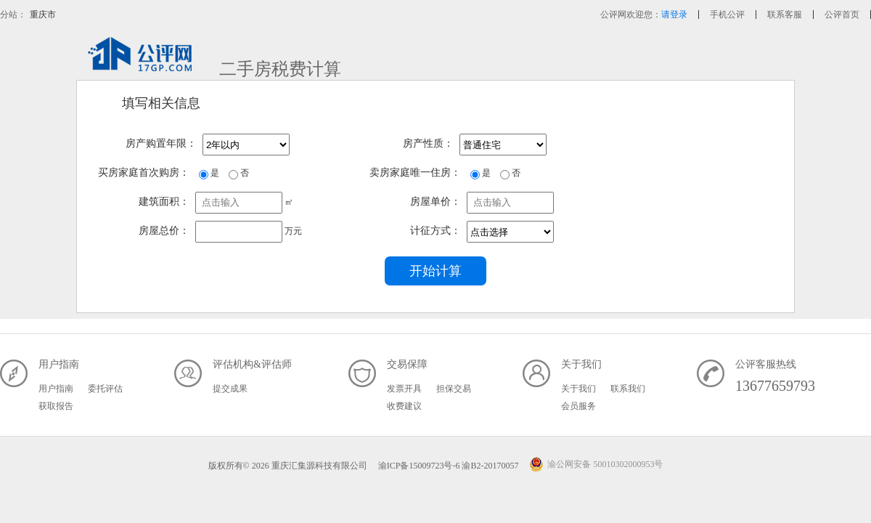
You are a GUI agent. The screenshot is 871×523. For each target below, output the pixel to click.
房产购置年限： (161, 143)
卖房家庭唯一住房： (415, 172)
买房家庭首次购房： (143, 172)
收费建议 (404, 406)
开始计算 (435, 271)
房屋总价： (164, 230)
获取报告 (55, 406)
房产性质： (428, 143)
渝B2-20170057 (491, 466)
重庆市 (43, 14)
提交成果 (230, 388)
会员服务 (578, 406)
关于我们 (578, 388)
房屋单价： (435, 201)
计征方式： (435, 230)
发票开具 (404, 388)
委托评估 (105, 388)
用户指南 (55, 388)
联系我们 (627, 388)
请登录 (674, 14)
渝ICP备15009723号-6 (419, 466)
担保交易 (453, 388)
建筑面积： (164, 201)
